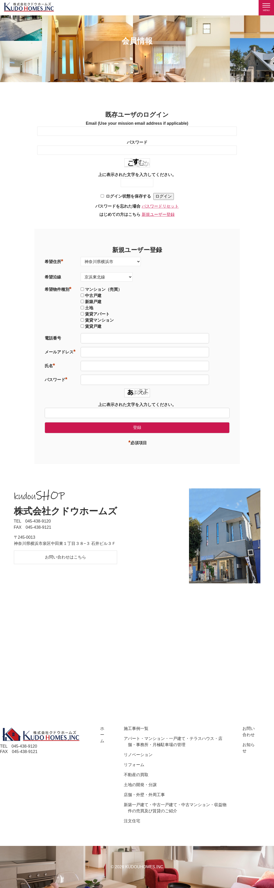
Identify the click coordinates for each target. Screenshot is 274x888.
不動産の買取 (136, 775)
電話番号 (53, 338)
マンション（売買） (103, 289)
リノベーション (138, 754)
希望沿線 (53, 277)
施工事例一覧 (136, 728)
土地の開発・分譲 (140, 785)
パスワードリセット (160, 206)
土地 (89, 308)
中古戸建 (93, 295)
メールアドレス (60, 352)
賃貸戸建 (93, 326)
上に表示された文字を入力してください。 (137, 174)
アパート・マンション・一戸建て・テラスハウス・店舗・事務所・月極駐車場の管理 (173, 741)
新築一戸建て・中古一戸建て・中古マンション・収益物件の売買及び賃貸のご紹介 (175, 808)
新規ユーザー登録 (158, 214)
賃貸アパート (97, 314)
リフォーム (134, 764)
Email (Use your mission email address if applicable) (137, 123)
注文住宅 (132, 821)
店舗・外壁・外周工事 (144, 795)
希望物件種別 (58, 289)
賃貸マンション (99, 320)
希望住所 (54, 261)
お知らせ (248, 747)
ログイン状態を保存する (128, 196)
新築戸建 (93, 302)
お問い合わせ (248, 731)
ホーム (102, 734)
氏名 (50, 366)
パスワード (137, 142)
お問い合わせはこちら (65, 557)
